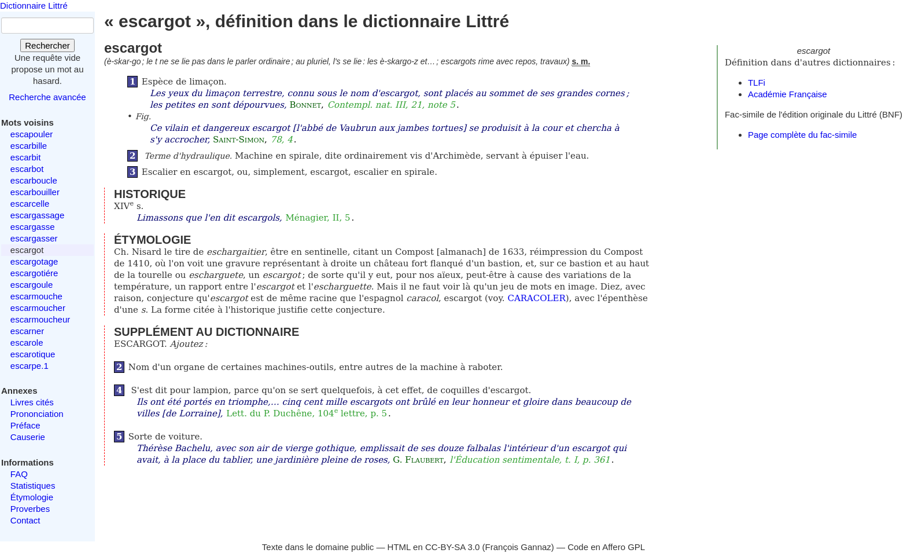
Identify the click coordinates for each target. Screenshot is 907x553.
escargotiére (34, 273)
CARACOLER (536, 298)
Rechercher (47, 45)
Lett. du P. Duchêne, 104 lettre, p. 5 (306, 413)
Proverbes (30, 509)
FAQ (19, 474)
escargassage (37, 215)
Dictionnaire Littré (34, 5)
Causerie (27, 437)
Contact (25, 520)
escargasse (32, 227)
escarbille (28, 146)
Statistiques (33, 485)
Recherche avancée (47, 97)
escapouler (31, 134)
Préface (25, 425)
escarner (27, 331)
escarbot (27, 169)
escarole (26, 342)
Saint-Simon (238, 139)
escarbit (25, 157)
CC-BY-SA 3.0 (452, 547)
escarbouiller (35, 192)
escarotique (33, 354)
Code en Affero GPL (606, 547)
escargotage (34, 261)
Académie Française (787, 94)
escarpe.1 (29, 366)
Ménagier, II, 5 (317, 218)
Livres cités (32, 402)
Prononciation (37, 414)
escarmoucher (37, 308)
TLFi (756, 82)
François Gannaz (518, 547)
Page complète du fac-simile (802, 135)
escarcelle (30, 203)
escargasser (34, 238)
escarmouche (36, 296)
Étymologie (31, 497)
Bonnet (305, 105)
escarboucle (33, 180)
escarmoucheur (40, 319)
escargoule (31, 285)
